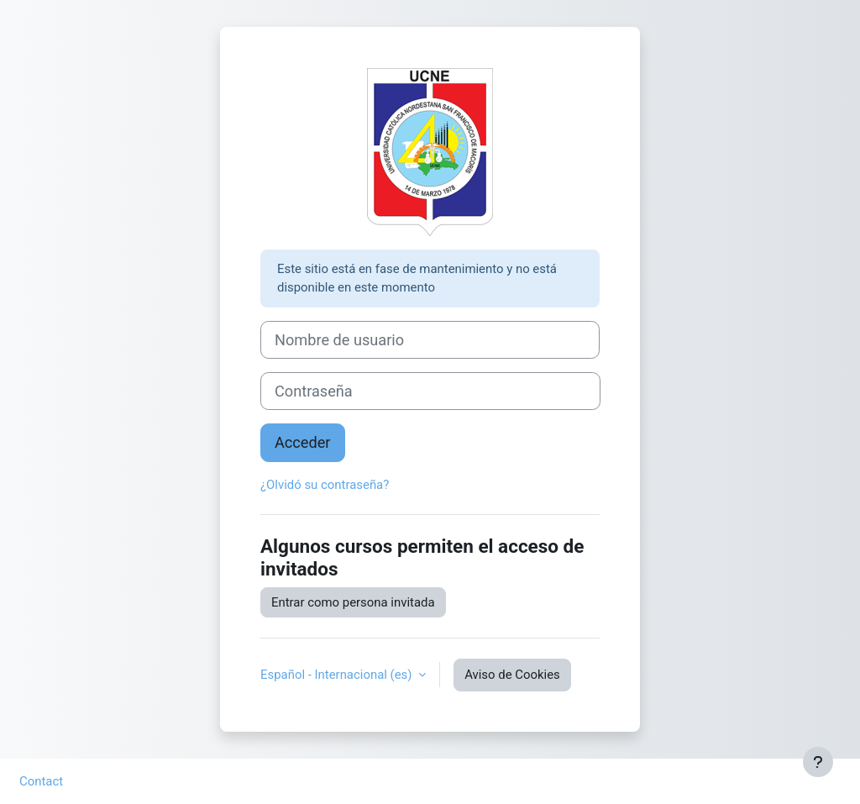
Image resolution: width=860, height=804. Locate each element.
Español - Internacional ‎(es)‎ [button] (337, 674)
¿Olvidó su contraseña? (324, 484)
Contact (41, 781)
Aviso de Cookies (512, 674)
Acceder (303, 442)
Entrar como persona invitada (353, 602)
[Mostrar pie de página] (818, 762)
